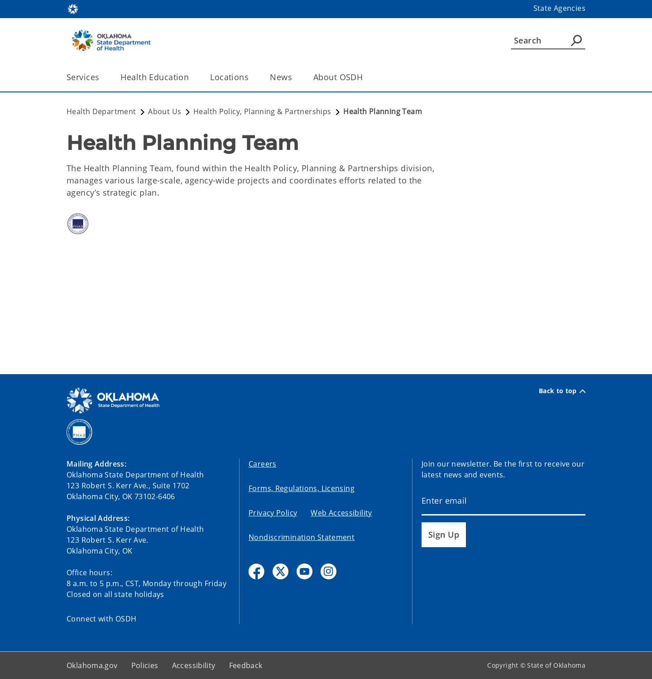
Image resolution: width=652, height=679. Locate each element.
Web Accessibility (341, 513)
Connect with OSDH (102, 619)
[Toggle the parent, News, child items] (295, 77)
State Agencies (559, 8)
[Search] (548, 40)
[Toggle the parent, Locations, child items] (251, 77)
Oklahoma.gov (92, 665)
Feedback (246, 665)
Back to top (562, 391)
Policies (144, 665)
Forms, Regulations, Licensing (302, 488)
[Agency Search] (576, 40)
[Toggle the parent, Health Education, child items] (192, 77)
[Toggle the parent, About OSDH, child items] (366, 77)
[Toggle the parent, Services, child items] (102, 77)
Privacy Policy (273, 513)
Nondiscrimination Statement (302, 537)
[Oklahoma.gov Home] (73, 8)
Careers (263, 464)
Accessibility (194, 665)
